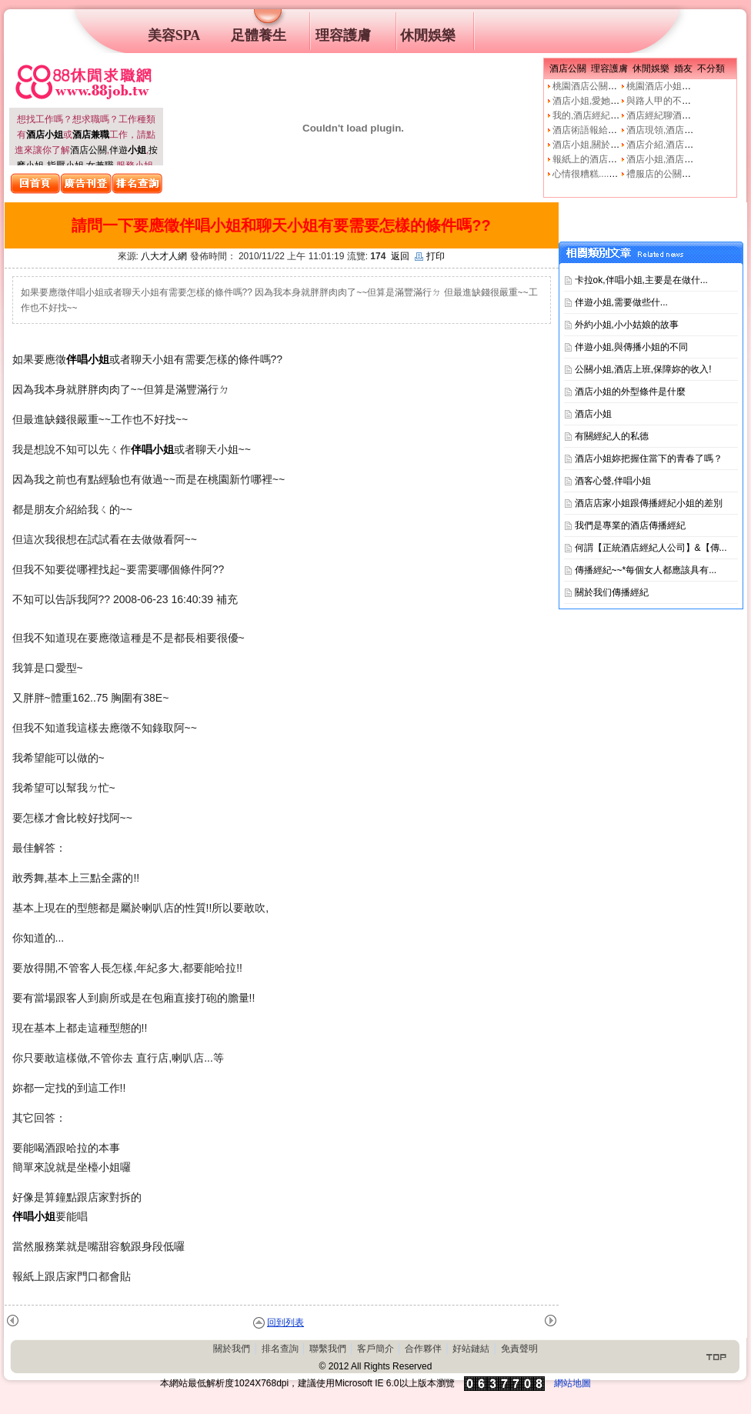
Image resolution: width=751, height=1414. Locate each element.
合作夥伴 (423, 1348)
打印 (430, 256)
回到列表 (285, 1322)
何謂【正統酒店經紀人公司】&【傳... (651, 547)
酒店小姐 (593, 414)
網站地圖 (572, 1383)
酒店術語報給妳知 (589, 130)
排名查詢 (280, 1348)
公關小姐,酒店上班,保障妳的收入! (643, 369)
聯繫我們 (327, 1348)
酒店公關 (88, 150)
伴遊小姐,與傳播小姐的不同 (631, 347)
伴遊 (127, 150)
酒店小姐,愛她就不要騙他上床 (613, 100)
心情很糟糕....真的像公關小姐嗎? (620, 173)
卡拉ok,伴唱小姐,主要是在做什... (641, 280)
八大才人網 (164, 256)
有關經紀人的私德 (612, 436)
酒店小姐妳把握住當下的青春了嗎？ (649, 458)
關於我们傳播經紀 (612, 592)
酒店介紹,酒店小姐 (664, 144)
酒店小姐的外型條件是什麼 (630, 391)
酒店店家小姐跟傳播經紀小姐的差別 (649, 503)
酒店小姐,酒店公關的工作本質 (687, 159)
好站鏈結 (470, 1348)
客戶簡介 (375, 1348)
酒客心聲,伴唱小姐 (613, 480)
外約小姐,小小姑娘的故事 (627, 324)
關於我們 (231, 1348)
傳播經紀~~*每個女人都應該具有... (646, 570)
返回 (400, 256)
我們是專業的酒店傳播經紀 (630, 525)
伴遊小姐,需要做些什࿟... (621, 302)
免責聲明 (519, 1348)
